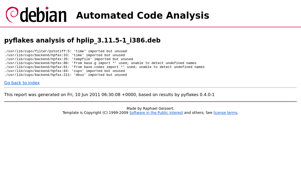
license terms (225, 118)
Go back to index (22, 88)
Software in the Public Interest (156, 118)
